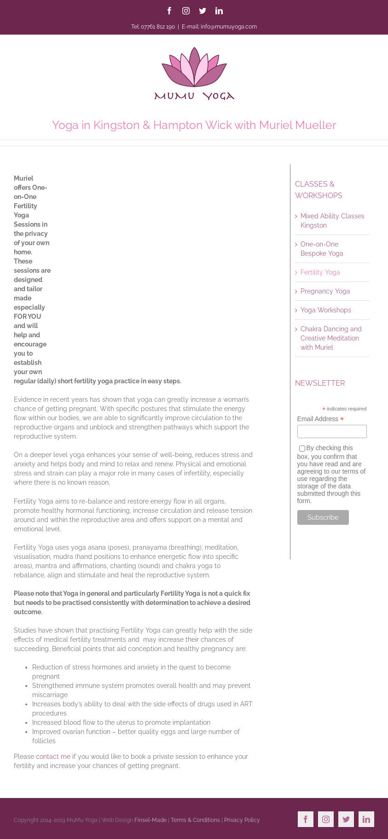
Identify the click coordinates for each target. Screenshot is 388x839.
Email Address (320, 419)
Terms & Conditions (195, 820)
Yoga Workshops (326, 310)
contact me (53, 756)
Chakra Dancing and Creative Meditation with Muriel (331, 338)
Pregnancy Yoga (325, 291)
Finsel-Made (150, 820)
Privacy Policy (242, 820)
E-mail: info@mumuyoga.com (219, 26)
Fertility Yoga (320, 272)
